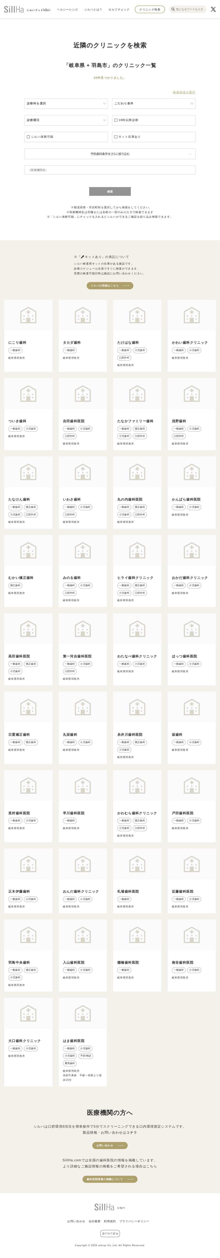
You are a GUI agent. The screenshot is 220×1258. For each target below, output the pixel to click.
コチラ (131, 1132)
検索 (110, 191)
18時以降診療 (128, 120)
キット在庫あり (130, 136)
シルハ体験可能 (42, 136)
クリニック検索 (149, 9)
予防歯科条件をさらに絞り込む (110, 154)
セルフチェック (119, 9)
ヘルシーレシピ (67, 9)
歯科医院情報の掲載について (105, 1179)
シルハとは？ (93, 9)
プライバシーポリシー (134, 1221)
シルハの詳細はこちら (105, 285)
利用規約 (110, 1221)
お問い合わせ (104, 1145)
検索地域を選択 (184, 92)
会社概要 (95, 1221)
